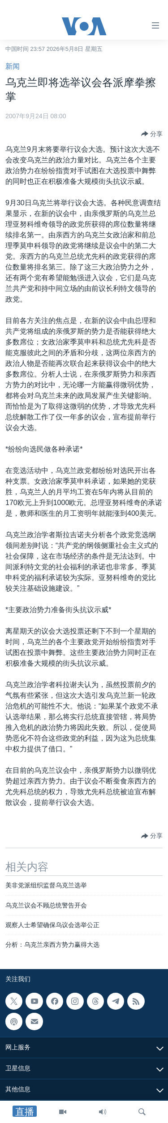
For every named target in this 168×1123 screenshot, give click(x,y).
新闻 (12, 66)
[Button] (152, 133)
